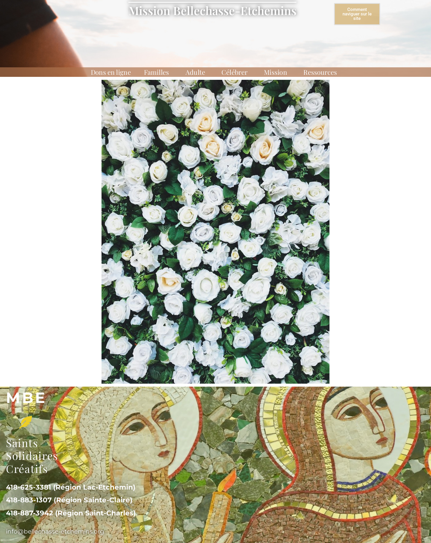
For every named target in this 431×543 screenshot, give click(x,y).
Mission (277, 72)
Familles (158, 72)
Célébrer (236, 72)
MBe (26, 398)
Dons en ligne (111, 72)
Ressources (321, 72)
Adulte (197, 72)
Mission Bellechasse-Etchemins (213, 10)
